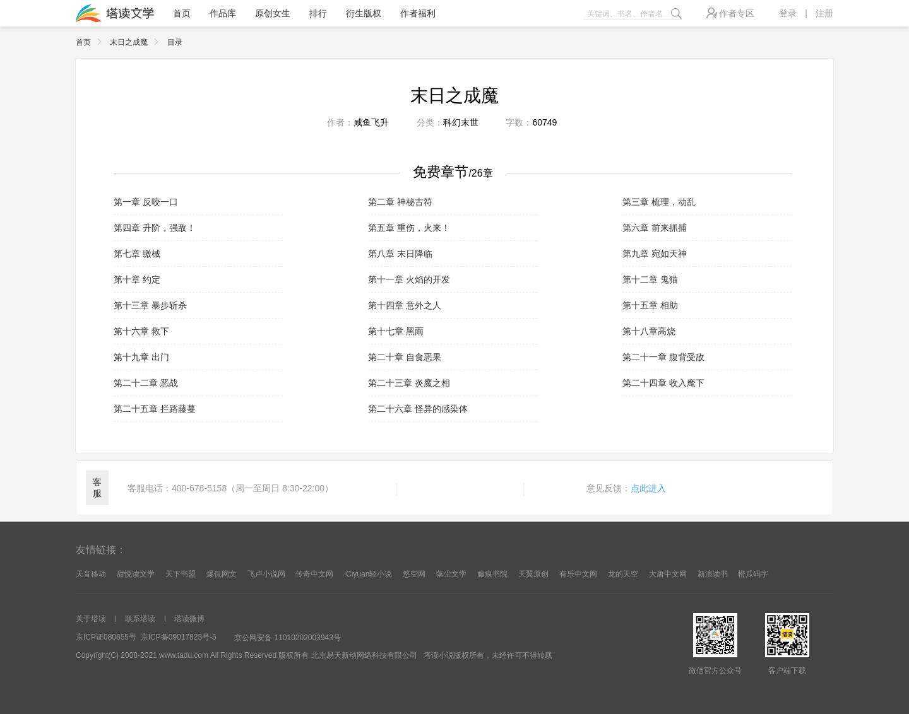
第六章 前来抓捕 (654, 228)
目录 (174, 42)
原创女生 (272, 13)
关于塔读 (91, 619)
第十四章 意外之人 (404, 305)
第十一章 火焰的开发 (409, 279)
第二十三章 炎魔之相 (409, 383)
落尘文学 (451, 574)
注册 (824, 13)
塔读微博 (189, 619)
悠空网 (414, 574)
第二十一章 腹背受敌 (663, 357)
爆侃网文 (221, 574)
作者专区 (730, 13)
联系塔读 (140, 619)
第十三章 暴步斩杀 (150, 305)
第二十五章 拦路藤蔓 (155, 409)
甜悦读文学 (136, 574)
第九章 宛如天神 (654, 254)
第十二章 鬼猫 (650, 279)
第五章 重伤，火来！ (409, 228)
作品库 (223, 13)
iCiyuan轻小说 (368, 574)
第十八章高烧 (648, 331)
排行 (318, 13)
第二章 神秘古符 (400, 202)
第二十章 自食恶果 (404, 357)
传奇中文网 (314, 574)
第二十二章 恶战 (146, 383)
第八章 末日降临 (400, 254)
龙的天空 (623, 574)
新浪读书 (713, 574)
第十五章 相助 (650, 305)
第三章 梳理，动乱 (659, 202)
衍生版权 (363, 13)
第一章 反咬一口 (146, 202)
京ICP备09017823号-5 (179, 637)
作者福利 (418, 13)
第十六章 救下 (141, 331)
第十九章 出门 (141, 357)
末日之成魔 (137, 42)
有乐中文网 (578, 574)
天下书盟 (180, 574)
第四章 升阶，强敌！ (155, 228)
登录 (788, 13)
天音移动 (91, 574)
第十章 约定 (137, 279)
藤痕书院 (492, 574)
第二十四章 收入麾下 (663, 383)
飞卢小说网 (266, 574)
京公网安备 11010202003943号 (287, 638)
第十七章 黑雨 (396, 331)
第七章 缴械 (137, 254)
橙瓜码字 (753, 574)
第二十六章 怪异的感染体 (418, 409)
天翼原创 (533, 574)
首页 (182, 13)
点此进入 (648, 488)
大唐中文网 (668, 574)
